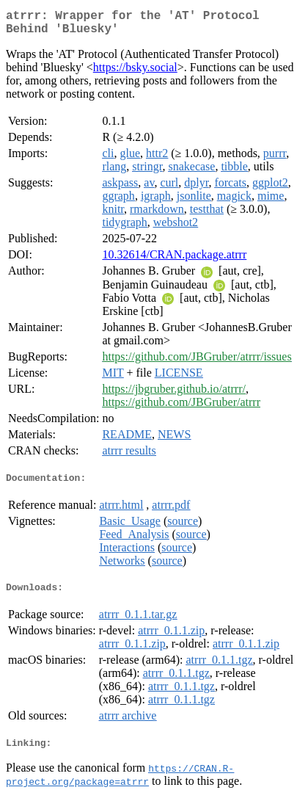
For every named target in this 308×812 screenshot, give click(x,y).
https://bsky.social (135, 73)
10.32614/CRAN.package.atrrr (174, 260)
